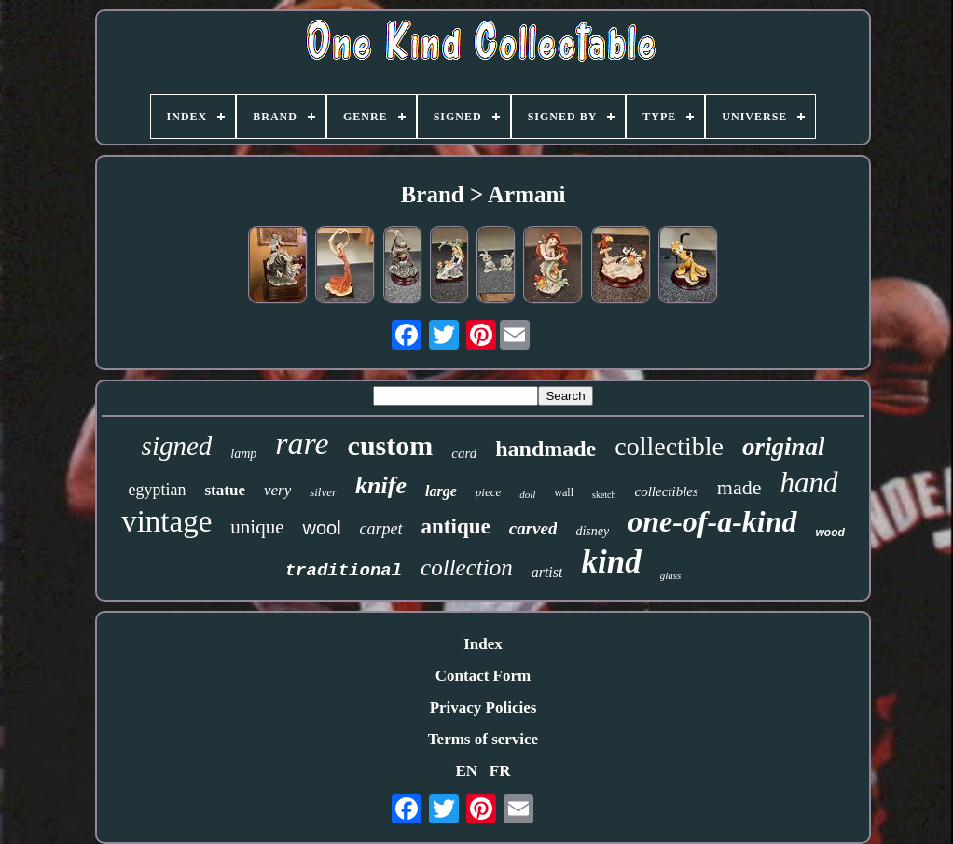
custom (391, 445)
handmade (545, 448)
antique (455, 526)
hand (809, 482)
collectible (669, 446)
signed (177, 446)
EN (466, 771)
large (441, 491)
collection (467, 567)
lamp (243, 454)
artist (547, 572)
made (739, 487)
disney (592, 531)
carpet (381, 528)
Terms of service (483, 739)
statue (224, 490)
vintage (166, 521)
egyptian (157, 489)
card (463, 453)
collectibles (666, 491)
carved (533, 528)
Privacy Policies (483, 707)
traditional (343, 570)
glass (671, 575)
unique (256, 527)
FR (500, 771)
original (783, 447)
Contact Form (483, 676)
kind (611, 562)
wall (563, 492)
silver (323, 492)
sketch (604, 495)
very (277, 490)
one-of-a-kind (712, 521)
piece (488, 492)
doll (527, 494)
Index (483, 644)
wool (321, 528)
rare (301, 443)
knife (381, 485)
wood (830, 532)
